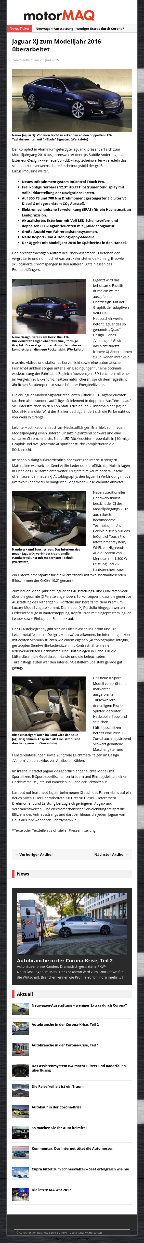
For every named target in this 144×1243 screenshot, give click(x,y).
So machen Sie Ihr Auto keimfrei (59, 1127)
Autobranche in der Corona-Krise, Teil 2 (65, 1024)
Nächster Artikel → (111, 854)
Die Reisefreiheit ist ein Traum (58, 1086)
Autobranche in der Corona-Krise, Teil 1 (65, 1045)
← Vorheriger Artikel (33, 854)
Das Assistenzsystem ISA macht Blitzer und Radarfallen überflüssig (79, 1068)
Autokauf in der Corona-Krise (56, 1107)
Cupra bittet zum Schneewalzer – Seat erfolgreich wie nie (80, 1169)
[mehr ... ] (115, 977)
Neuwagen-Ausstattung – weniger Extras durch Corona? (79, 1005)
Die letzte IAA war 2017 (51, 1189)
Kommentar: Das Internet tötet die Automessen (72, 1148)
